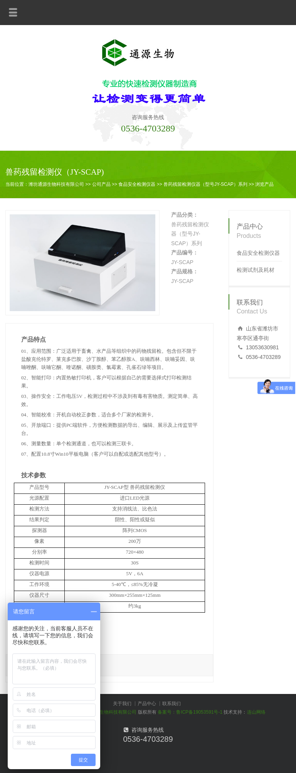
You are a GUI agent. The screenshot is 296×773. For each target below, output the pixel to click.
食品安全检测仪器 (136, 184)
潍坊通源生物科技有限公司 (56, 184)
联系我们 (171, 703)
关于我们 (122, 703)
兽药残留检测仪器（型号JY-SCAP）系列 (205, 184)
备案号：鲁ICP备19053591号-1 (190, 712)
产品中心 (147, 703)
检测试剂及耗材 (255, 270)
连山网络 (256, 712)
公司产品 (101, 184)
